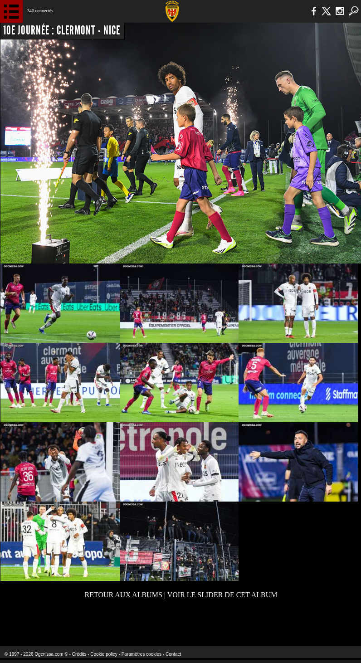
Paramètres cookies (141, 654)
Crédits (79, 654)
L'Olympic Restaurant (161, 622)
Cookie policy (103, 654)
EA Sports (65, 622)
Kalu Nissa (285, 622)
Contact (173, 654)
